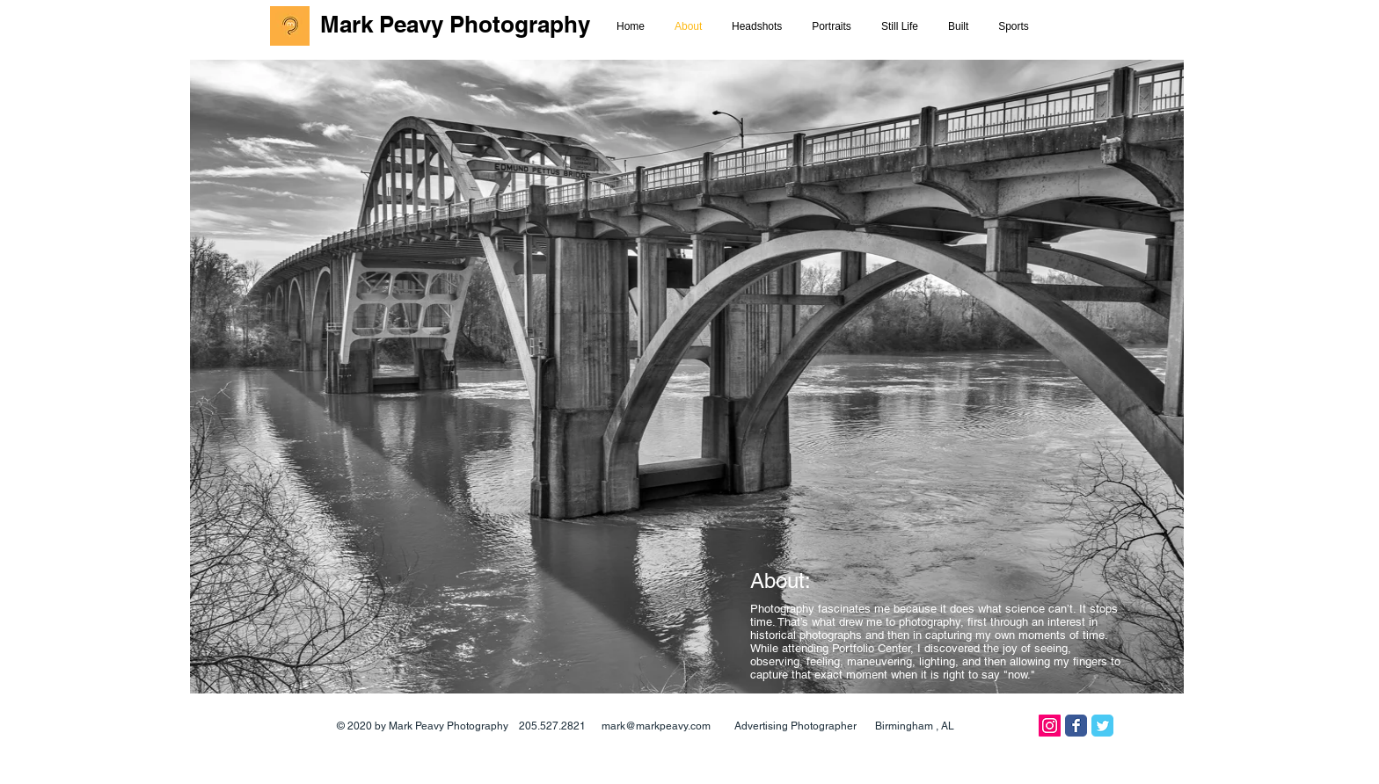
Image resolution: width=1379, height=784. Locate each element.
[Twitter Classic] (1102, 726)
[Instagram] (1050, 726)
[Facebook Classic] (1076, 726)
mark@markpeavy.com (656, 726)
